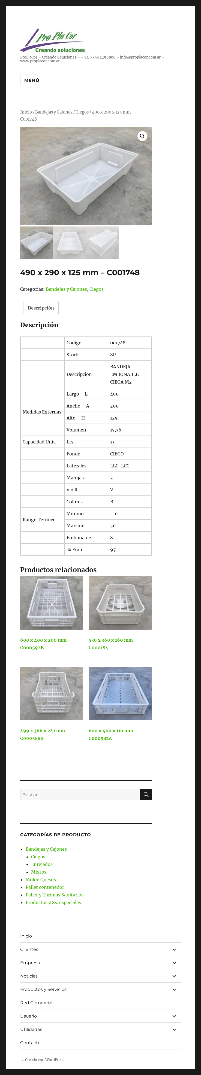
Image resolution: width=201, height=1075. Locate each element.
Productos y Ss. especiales (53, 901)
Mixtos (38, 871)
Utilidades (31, 1028)
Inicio (26, 112)
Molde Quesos (41, 878)
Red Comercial (36, 1001)
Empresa (30, 961)
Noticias (29, 974)
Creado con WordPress (44, 1058)
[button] (142, 136)
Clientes (29, 948)
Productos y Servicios (43, 988)
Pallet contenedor (45, 886)
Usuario (28, 1014)
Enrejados (42, 863)
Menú (31, 80)
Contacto (30, 1041)
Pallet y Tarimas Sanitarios (54, 893)
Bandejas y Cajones (53, 112)
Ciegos (82, 112)
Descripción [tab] (41, 307)
